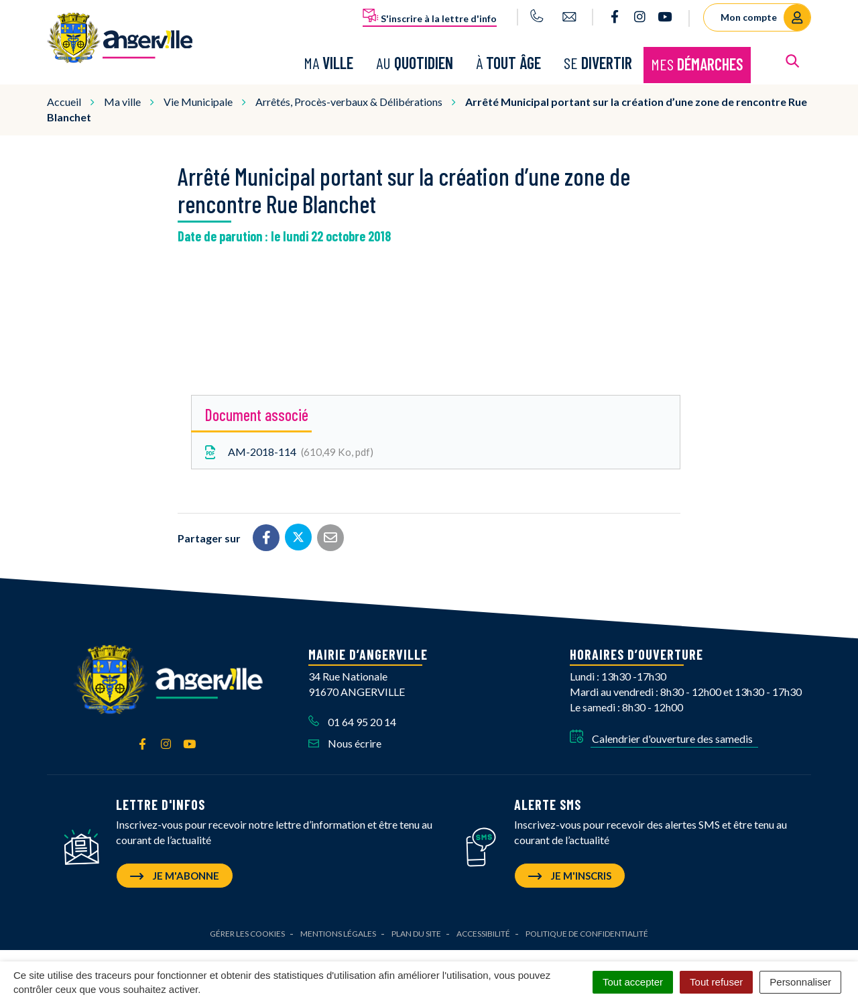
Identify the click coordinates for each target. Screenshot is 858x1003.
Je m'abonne (174, 874)
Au (414, 62)
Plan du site (416, 932)
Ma (328, 62)
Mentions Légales (338, 932)
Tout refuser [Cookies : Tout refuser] (716, 982)
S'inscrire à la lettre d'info (430, 16)
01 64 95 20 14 (352, 719)
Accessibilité (483, 932)
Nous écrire (344, 741)
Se (598, 62)
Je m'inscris (569, 874)
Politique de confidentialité (587, 932)
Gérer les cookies (247, 932)
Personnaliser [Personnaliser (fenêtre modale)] (800, 982)
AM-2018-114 (287, 451)
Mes (697, 63)
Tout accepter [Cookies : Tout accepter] (633, 982)
